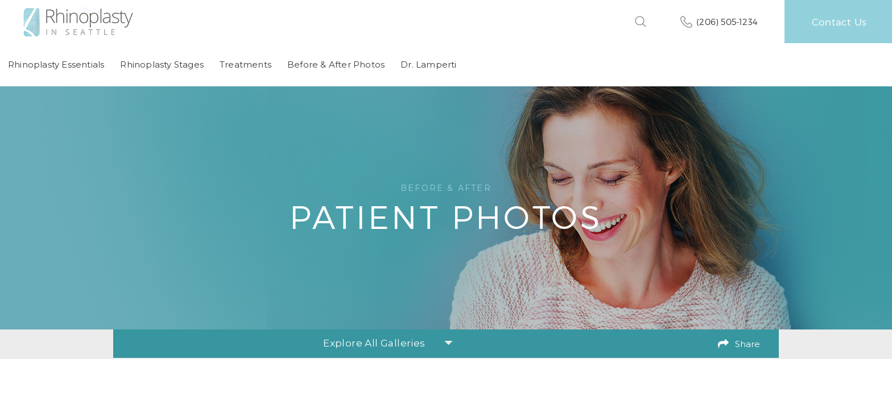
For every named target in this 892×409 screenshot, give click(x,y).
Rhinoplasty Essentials (56, 64)
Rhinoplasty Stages (162, 64)
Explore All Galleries (387, 343)
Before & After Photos (336, 64)
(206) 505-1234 (727, 21)
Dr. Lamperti (428, 64)
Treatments (245, 64)
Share (747, 344)
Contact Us (839, 21)
